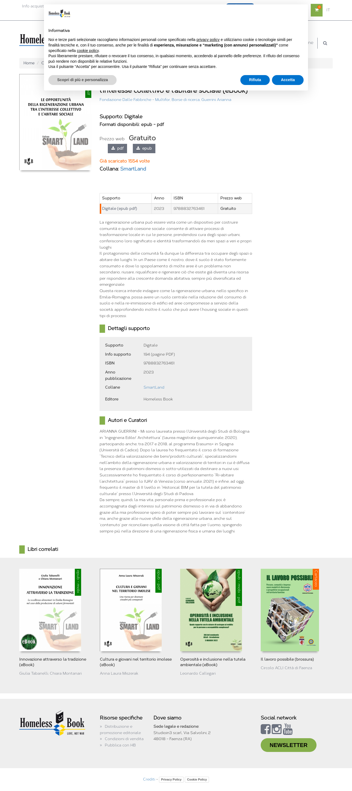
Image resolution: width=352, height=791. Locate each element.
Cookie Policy (197, 779)
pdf (117, 148)
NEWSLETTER (289, 745)
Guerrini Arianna (216, 99)
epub (144, 148)
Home (28, 63)
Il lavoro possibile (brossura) (287, 659)
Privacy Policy (171, 779)
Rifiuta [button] (255, 80)
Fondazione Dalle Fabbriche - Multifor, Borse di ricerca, (150, 99)
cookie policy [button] (88, 50)
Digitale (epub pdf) (119, 208)
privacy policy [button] (208, 39)
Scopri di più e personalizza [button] (82, 80)
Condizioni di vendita (124, 739)
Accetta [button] (288, 80)
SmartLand (133, 169)
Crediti (149, 779)
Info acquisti (33, 6)
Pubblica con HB (120, 745)
